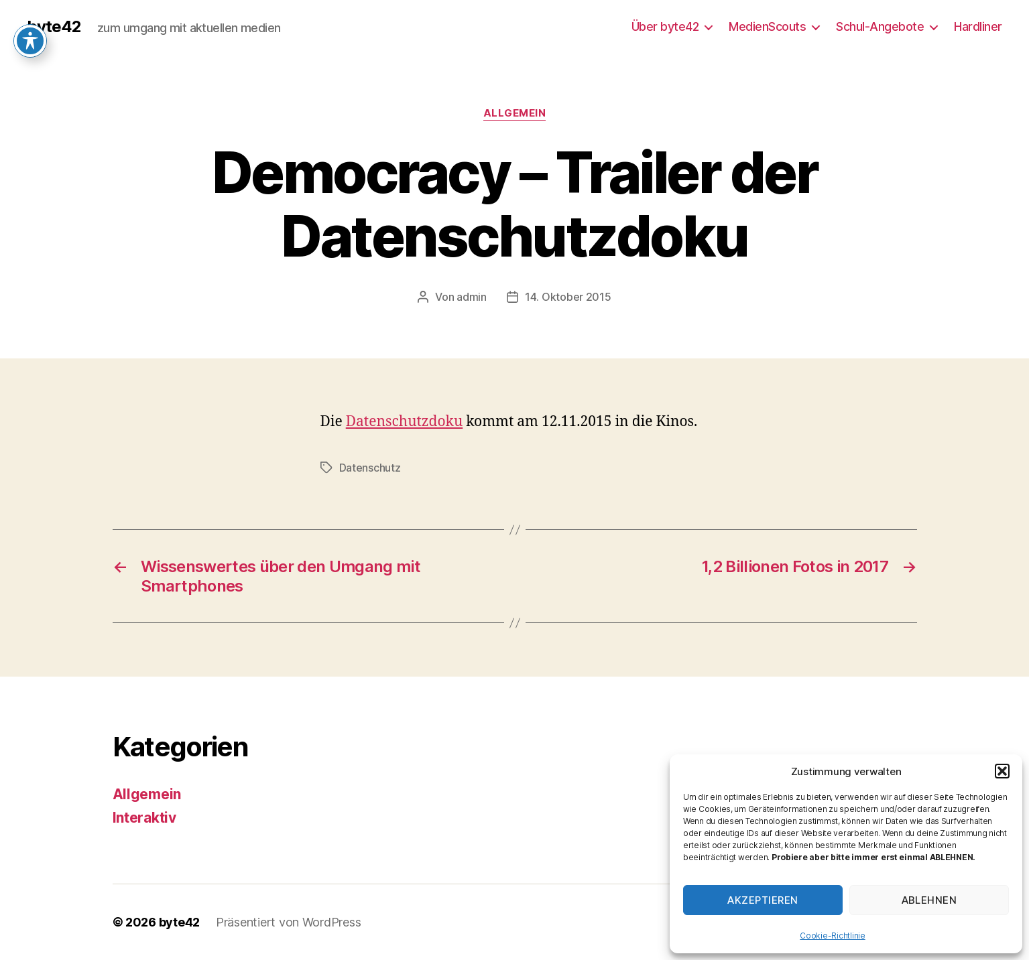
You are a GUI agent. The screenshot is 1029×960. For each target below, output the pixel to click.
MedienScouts (767, 26)
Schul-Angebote (880, 26)
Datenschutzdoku (404, 422)
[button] (1002, 771)
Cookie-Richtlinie (832, 936)
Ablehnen (929, 900)
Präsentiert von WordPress (288, 922)
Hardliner (978, 26)
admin (472, 296)
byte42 (54, 27)
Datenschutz (370, 467)
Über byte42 (665, 26)
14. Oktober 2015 (568, 296)
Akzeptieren (762, 900)
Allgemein (514, 113)
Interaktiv (144, 817)
